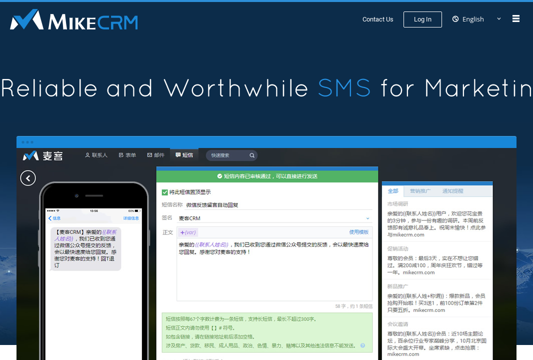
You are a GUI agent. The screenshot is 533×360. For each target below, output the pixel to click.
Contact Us (378, 19)
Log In (423, 19)
